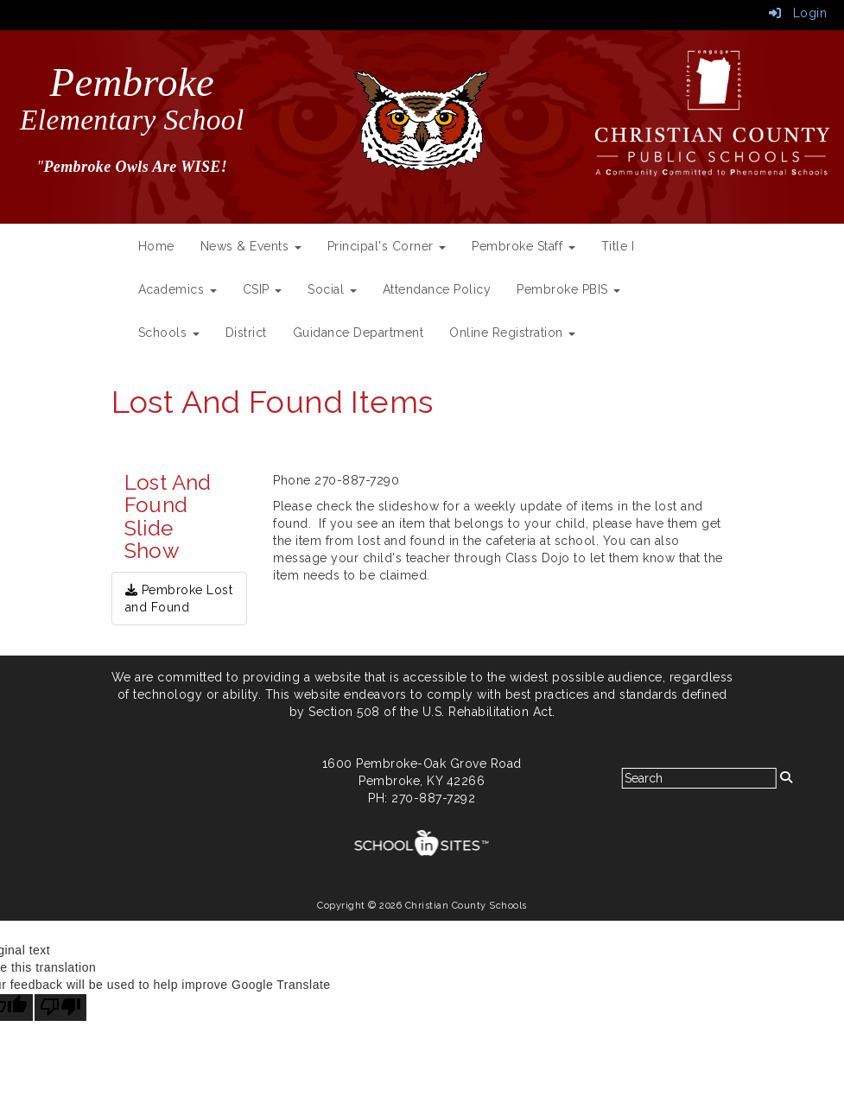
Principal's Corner (387, 246)
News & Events (250, 246)
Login (798, 13)
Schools (169, 332)
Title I (618, 246)
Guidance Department (358, 332)
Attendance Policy (437, 289)
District (246, 332)
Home (156, 246)
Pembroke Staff (523, 246)
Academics (177, 289)
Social (332, 289)
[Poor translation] (60, 1007)
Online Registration (512, 332)
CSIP (262, 289)
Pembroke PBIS (568, 289)
